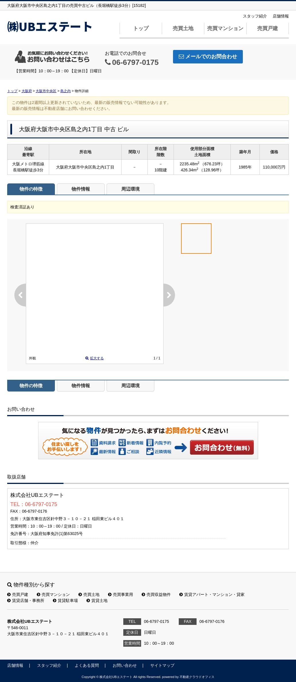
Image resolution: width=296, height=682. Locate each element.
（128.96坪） (211, 170)
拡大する (94, 358)
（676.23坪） (212, 164)
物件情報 (81, 189)
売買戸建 (267, 28)
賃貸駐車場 (65, 600)
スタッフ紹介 (255, 16)
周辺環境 (130, 189)
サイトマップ (162, 665)
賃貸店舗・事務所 (25, 600)
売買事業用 (120, 594)
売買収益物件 (156, 594)
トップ (141, 28)
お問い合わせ (222, 447)
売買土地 (183, 28)
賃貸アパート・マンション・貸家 (212, 594)
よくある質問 (87, 665)
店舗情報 (281, 16)
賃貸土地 (97, 600)
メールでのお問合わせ (208, 56)
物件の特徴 (31, 189)
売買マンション (225, 28)
